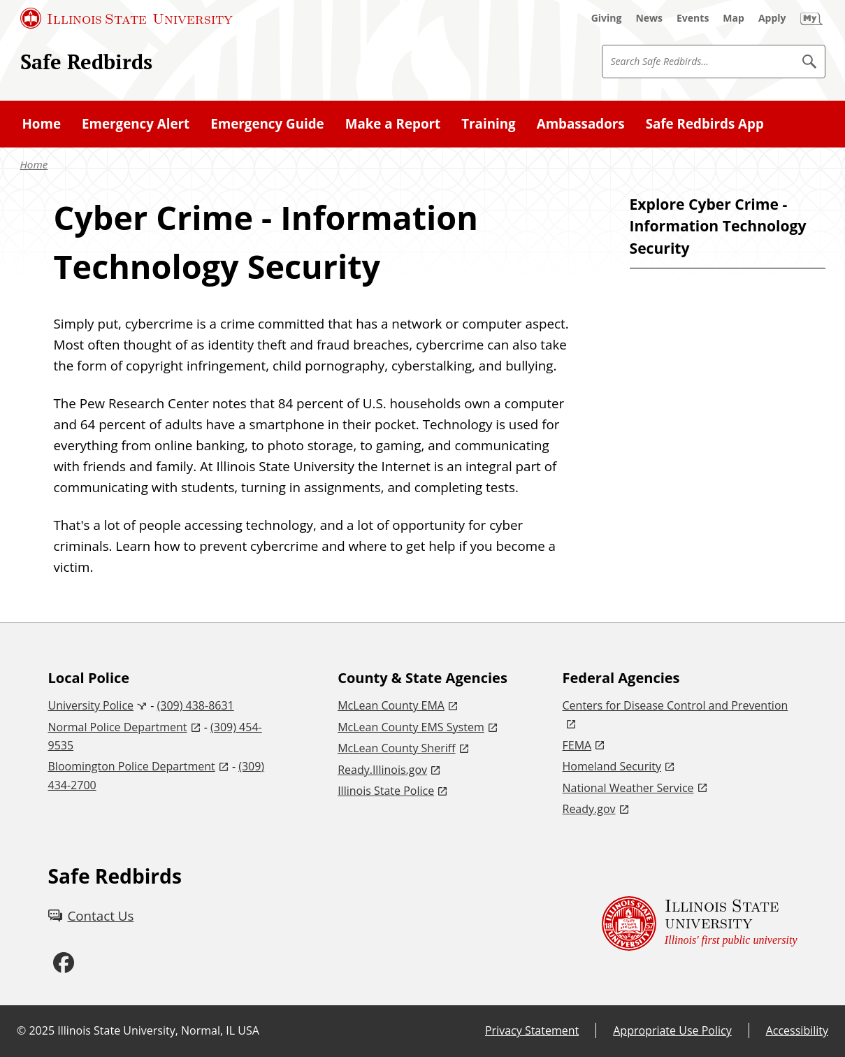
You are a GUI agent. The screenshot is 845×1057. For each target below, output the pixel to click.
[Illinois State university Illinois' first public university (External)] (699, 924)
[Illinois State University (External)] (126, 18)
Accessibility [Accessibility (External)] (797, 1030)
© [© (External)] (21, 1030)
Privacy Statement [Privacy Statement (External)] (532, 1030)
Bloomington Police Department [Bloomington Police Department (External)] (131, 766)
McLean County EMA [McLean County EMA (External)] (391, 705)
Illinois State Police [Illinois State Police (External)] (386, 790)
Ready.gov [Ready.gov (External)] (589, 809)
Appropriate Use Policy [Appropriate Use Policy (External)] (672, 1030)
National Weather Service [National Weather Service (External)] (628, 788)
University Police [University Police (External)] (91, 705)
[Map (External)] (733, 18)
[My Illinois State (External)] (811, 18)
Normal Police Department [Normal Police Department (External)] (117, 727)
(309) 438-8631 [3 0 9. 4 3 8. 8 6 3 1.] (195, 705)
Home (34, 164)
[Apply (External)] (772, 18)
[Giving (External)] (606, 18)
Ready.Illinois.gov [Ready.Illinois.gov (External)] (382, 769)
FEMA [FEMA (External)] (577, 745)
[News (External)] (649, 18)
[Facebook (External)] (63, 963)
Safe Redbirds (86, 61)
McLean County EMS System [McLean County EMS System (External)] (411, 727)
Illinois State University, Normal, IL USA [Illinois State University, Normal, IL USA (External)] (158, 1030)
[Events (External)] (693, 18)
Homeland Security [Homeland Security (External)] (612, 766)
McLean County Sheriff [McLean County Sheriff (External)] (396, 748)
